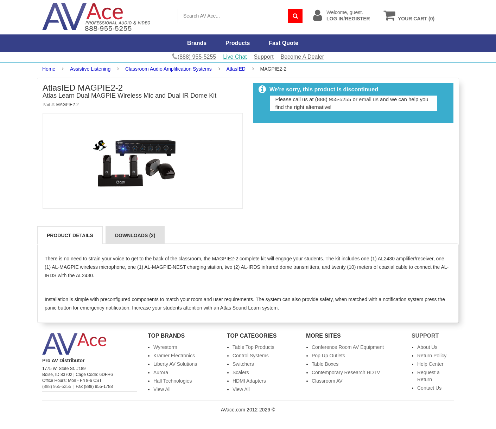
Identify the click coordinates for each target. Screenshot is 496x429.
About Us (427, 347)
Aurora (160, 372)
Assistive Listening (90, 69)
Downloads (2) (135, 235)
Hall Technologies (172, 381)
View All (162, 389)
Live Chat (235, 57)
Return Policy (431, 355)
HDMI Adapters (249, 381)
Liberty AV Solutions (175, 364)
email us (369, 99)
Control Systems (251, 355)
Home (48, 69)
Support (264, 57)
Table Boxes (325, 364)
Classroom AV (327, 381)
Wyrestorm (165, 347)
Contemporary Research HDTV (346, 372)
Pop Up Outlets (328, 355)
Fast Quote (283, 43)
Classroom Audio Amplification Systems (168, 69)
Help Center (430, 364)
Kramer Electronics (174, 355)
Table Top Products (253, 347)
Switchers (243, 364)
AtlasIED (235, 69)
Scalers (241, 372)
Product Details (70, 235)
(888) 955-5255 (56, 386)
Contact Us (429, 388)
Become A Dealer (302, 57)
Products (237, 43)
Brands (196, 43)
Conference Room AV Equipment (348, 347)
